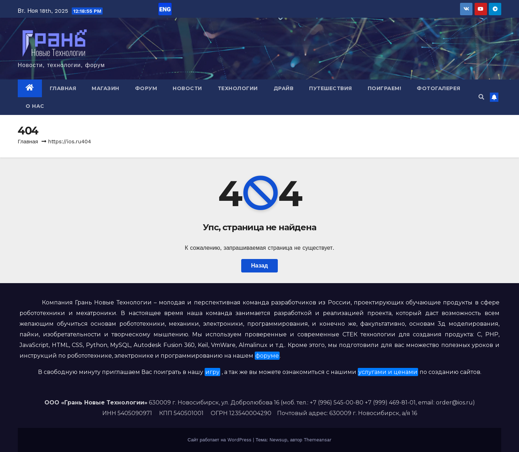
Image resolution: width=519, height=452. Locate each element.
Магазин (105, 88)
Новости (187, 88)
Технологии (238, 88)
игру (212, 372)
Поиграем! (384, 88)
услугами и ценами (387, 372)
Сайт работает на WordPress (220, 439)
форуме (267, 355)
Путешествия (330, 88)
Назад (259, 265)
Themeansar (317, 439)
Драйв (284, 88)
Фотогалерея (438, 88)
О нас (35, 106)
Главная (63, 88)
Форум (146, 88)
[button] (481, 97)
